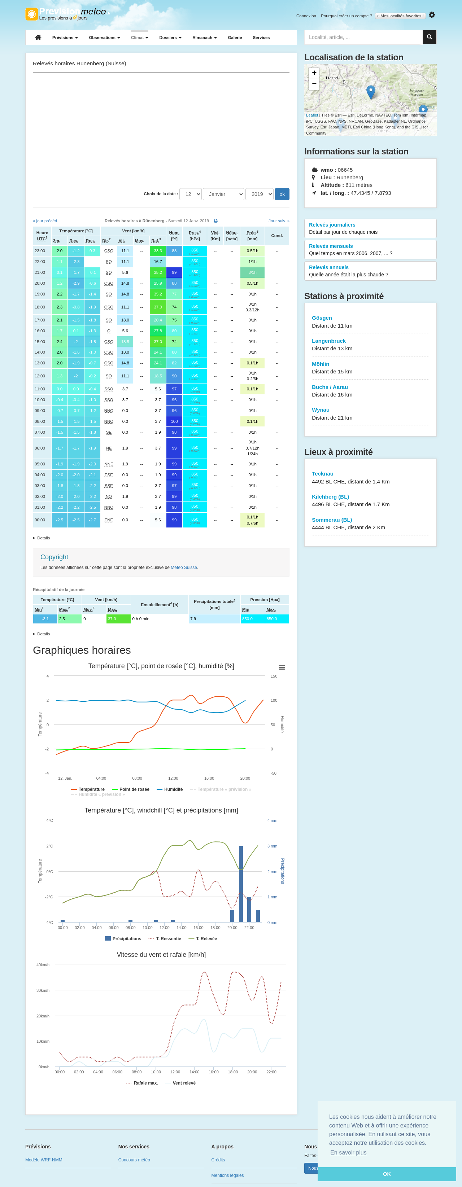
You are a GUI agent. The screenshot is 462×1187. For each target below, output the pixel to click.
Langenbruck (370, 345)
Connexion (306, 16)
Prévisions (65, 37)
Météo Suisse (184, 567)
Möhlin (370, 368)
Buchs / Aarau (370, 391)
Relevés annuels (370, 271)
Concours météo (134, 1159)
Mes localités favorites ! (400, 16)
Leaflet (312, 115)
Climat (139, 37)
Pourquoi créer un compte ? (346, 16)
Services (261, 37)
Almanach (204, 37)
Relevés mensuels (370, 250)
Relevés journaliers (370, 229)
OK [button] (387, 1174)
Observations (104, 37)
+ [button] (314, 73)
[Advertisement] (161, 130)
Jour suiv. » (279, 221)
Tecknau (370, 477)
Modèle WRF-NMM (43, 1159)
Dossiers (170, 37)
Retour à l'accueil (67, 14)
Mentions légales (228, 1175)
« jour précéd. (45, 221)
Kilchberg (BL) (370, 501)
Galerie (235, 37)
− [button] (314, 84)
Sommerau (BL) (370, 524)
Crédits (218, 1159)
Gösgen (370, 322)
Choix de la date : (161, 194)
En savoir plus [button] (348, 1152)
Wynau (370, 414)
